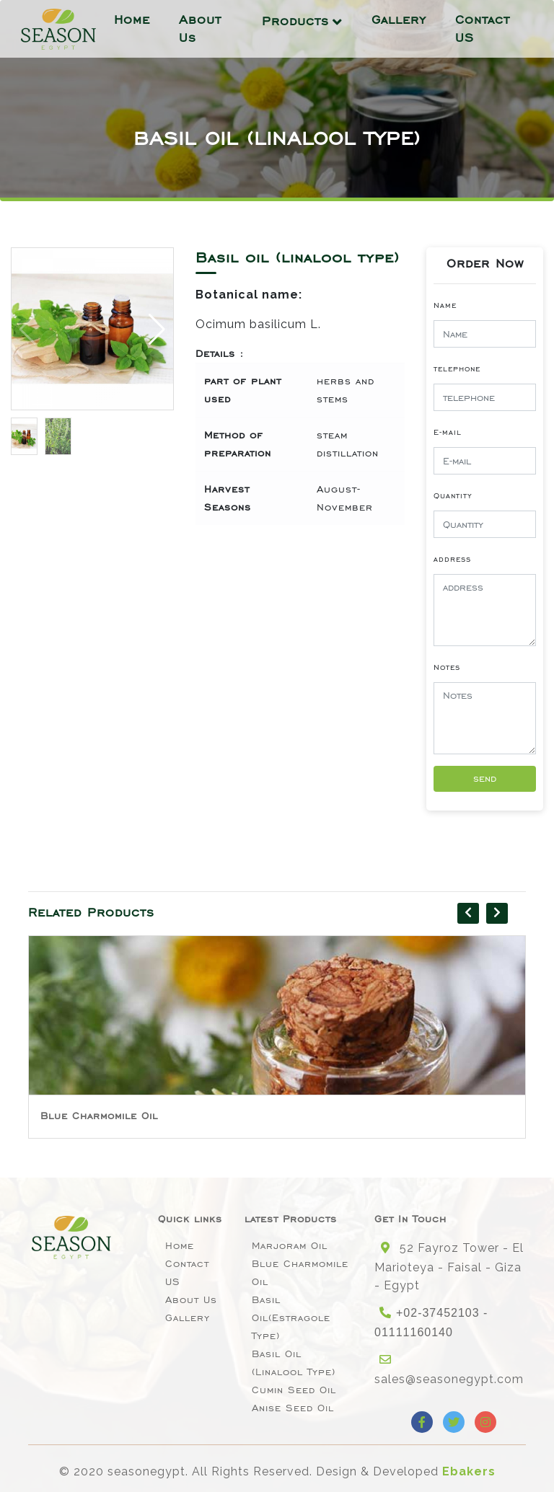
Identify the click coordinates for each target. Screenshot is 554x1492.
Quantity (453, 495)
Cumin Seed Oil (294, 1390)
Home (132, 19)
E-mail (448, 432)
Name (445, 305)
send (484, 778)
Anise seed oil (293, 1408)
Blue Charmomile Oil (99, 1116)
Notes (447, 667)
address (452, 559)
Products (295, 21)
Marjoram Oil (289, 1246)
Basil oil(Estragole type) (291, 1318)
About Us (200, 28)
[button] (157, 329)
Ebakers (469, 1471)
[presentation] (468, 913)
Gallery (398, 19)
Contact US (482, 28)
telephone (457, 368)
